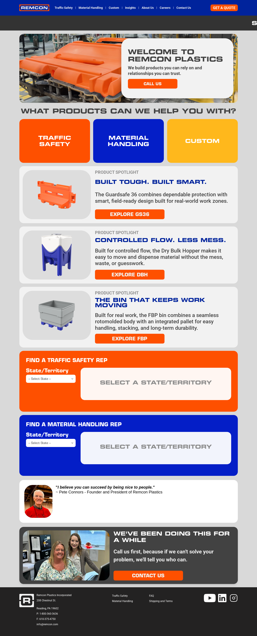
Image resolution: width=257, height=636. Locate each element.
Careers (165, 7)
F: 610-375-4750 (46, 619)
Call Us (153, 83)
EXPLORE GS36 (129, 214)
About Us (148, 7)
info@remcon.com (47, 624)
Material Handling (91, 7)
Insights (130, 7)
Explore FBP (129, 339)
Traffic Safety (64, 7)
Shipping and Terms (161, 601)
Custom (114, 7)
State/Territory (47, 370)
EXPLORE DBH (130, 275)
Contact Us (183, 7)
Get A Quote (224, 8)
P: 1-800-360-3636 (47, 613)
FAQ (151, 595)
